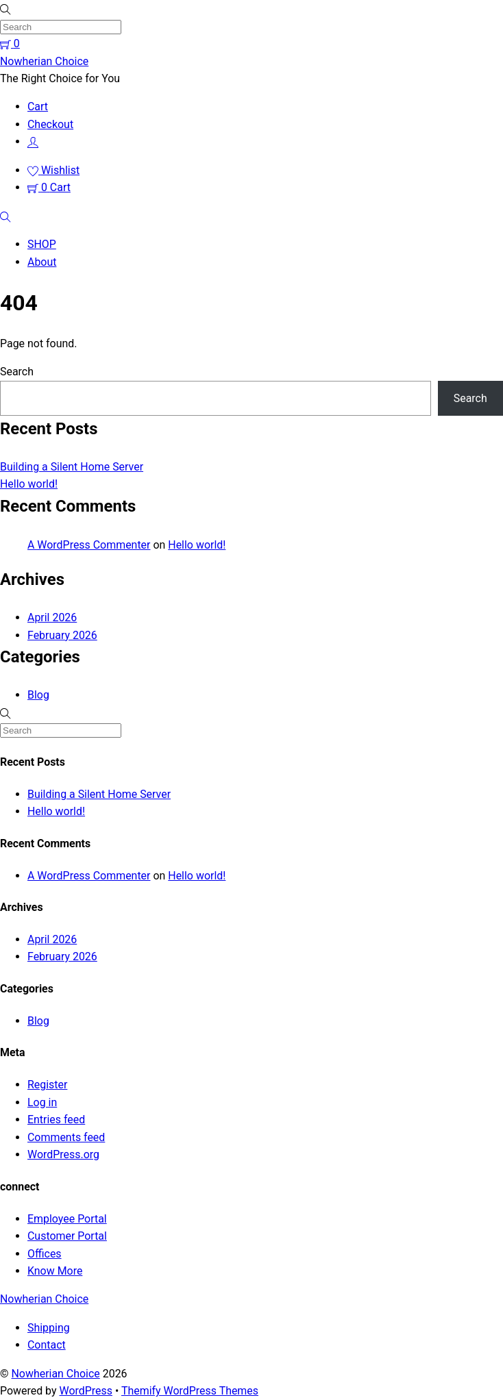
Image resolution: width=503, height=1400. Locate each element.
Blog (38, 694)
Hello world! (29, 483)
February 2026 (62, 635)
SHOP (41, 244)
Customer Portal (67, 1235)
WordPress (85, 1390)
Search (17, 371)
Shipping (48, 1327)
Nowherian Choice (55, 1373)
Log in (42, 1102)
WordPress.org (63, 1154)
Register (47, 1084)
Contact (46, 1344)
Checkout (50, 124)
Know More (54, 1270)
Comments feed (66, 1137)
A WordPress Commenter (88, 544)
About (41, 261)
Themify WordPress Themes (189, 1390)
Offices (44, 1253)
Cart (37, 106)
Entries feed (56, 1119)
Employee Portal (67, 1218)
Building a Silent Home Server (71, 466)
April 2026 (52, 617)
